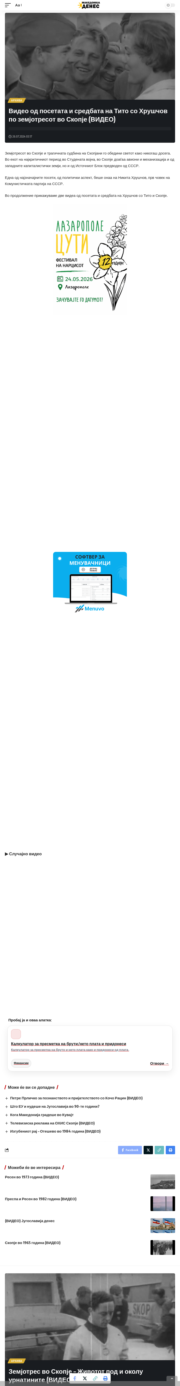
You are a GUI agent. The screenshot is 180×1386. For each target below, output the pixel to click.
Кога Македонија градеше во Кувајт (42, 1114)
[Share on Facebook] (74, 1378)
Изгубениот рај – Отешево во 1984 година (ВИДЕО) (55, 1131)
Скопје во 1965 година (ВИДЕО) (32, 1242)
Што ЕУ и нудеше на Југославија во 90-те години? (55, 1106)
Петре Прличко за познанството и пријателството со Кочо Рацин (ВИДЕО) (76, 1098)
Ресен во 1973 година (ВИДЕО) (32, 1177)
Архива (16, 100)
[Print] (105, 1378)
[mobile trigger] (9, 5)
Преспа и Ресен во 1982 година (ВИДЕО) (40, 1199)
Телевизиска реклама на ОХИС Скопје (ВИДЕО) (52, 1123)
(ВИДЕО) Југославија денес (30, 1220)
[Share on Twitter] (85, 1378)
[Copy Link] (95, 1378)
